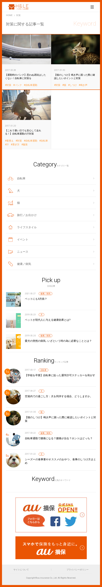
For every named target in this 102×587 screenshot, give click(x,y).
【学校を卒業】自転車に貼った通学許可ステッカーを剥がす (60, 375)
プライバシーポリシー (78, 570)
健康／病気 (45, 293)
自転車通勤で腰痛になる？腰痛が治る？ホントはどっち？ (59, 438)
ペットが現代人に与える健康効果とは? (48, 319)
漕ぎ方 (15, 144)
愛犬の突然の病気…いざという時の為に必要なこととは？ (58, 340)
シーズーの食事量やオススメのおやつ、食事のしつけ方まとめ (60, 461)
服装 (25, 144)
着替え (10, 141)
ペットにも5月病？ (36, 298)
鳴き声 (83, 85)
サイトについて (21, 570)
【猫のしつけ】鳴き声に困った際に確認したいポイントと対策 (75, 62)
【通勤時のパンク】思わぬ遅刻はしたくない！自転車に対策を (26, 62)
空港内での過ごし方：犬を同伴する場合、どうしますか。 (59, 396)
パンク (18, 85)
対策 (8, 85)
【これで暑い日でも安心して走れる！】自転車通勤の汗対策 (26, 119)
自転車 (44, 141)
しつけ (73, 85)
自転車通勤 (31, 85)
